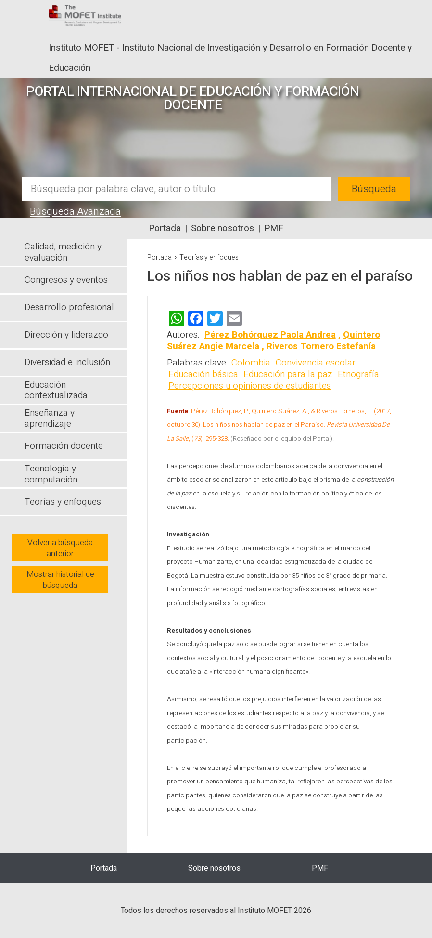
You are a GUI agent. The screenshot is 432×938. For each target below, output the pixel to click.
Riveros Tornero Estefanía (321, 346)
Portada (165, 228)
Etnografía (358, 374)
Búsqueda (374, 189)
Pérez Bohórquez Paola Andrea (270, 334)
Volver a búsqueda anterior (60, 548)
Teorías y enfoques (209, 257)
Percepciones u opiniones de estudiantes (249, 385)
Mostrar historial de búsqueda (60, 579)
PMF (273, 228)
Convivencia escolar (316, 362)
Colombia (250, 362)
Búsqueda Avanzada (75, 212)
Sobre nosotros (222, 228)
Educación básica (203, 374)
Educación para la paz (287, 374)
